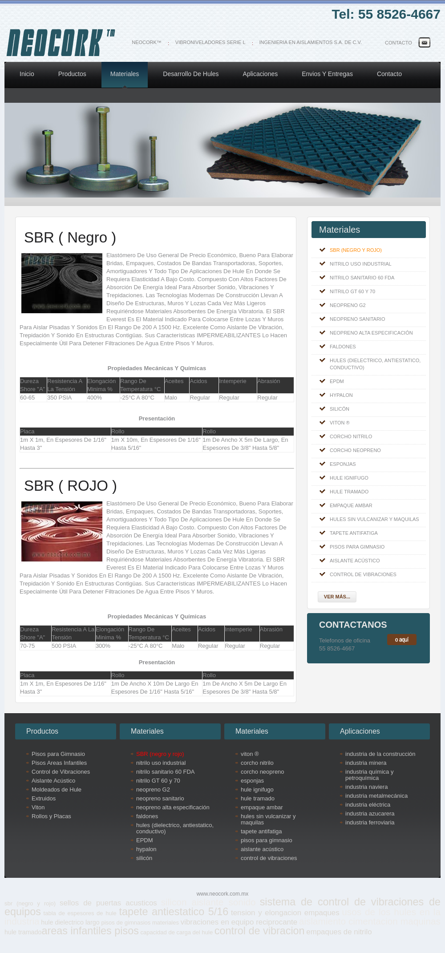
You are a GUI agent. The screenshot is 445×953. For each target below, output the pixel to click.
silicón (339, 409)
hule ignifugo (349, 478)
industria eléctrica (367, 805)
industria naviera (366, 787)
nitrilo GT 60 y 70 (352, 291)
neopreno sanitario (357, 319)
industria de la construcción (380, 754)
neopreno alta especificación (371, 332)
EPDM (337, 381)
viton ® (340, 422)
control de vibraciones (363, 574)
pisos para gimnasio (357, 546)
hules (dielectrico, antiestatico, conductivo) (375, 364)
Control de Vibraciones (61, 772)
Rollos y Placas (51, 816)
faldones (343, 346)
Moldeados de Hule (56, 790)
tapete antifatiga (354, 533)
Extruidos (44, 799)
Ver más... (337, 596)
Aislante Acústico (53, 781)
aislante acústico (355, 560)
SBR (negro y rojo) (356, 250)
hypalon (341, 395)
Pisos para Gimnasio (58, 754)
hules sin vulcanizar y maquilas (374, 519)
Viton (38, 807)
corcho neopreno (355, 450)
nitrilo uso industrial (361, 264)
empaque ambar (351, 505)
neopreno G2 (348, 305)
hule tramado (349, 491)
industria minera (366, 763)
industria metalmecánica (376, 796)
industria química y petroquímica (369, 775)
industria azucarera (370, 814)
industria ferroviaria (370, 823)
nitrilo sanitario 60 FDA (362, 277)
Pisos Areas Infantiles (59, 763)
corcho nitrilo (351, 436)
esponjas (343, 464)
